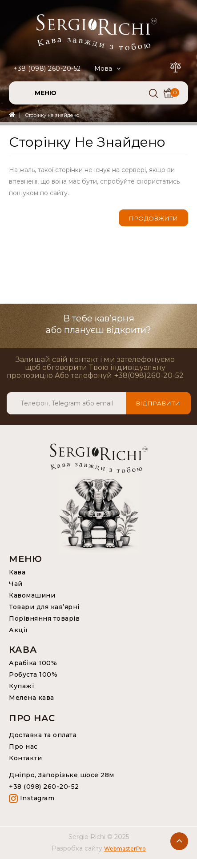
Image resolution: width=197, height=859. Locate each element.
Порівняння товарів (44, 618)
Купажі (21, 686)
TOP (179, 841)
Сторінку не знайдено (52, 115)
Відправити (158, 403)
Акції (18, 630)
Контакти (25, 758)
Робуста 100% (33, 674)
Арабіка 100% (33, 663)
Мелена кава (31, 698)
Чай (16, 584)
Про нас (23, 747)
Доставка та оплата (42, 735)
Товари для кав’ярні (44, 607)
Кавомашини (32, 595)
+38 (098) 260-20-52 (47, 68)
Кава (17, 572)
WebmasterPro (125, 848)
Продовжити (153, 218)
